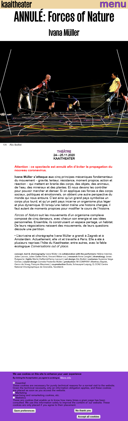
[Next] (123, 92)
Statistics (21, 397)
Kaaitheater (64, 159)
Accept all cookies (88, 416)
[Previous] (5, 92)
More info (65, 378)
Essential (21, 383)
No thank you (83, 410)
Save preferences (24, 411)
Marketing (21, 393)
